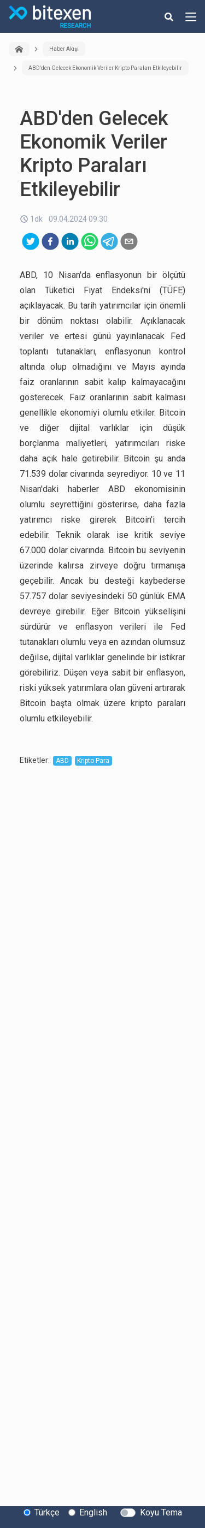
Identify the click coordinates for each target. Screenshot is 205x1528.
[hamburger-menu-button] (190, 16)
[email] (129, 241)
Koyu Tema (161, 1512)
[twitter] (30, 241)
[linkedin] (70, 241)
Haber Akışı (64, 49)
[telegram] (109, 241)
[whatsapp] (89, 241)
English (93, 1512)
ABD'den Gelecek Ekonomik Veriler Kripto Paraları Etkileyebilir (105, 68)
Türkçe (47, 1512)
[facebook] (50, 241)
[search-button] (169, 16)
